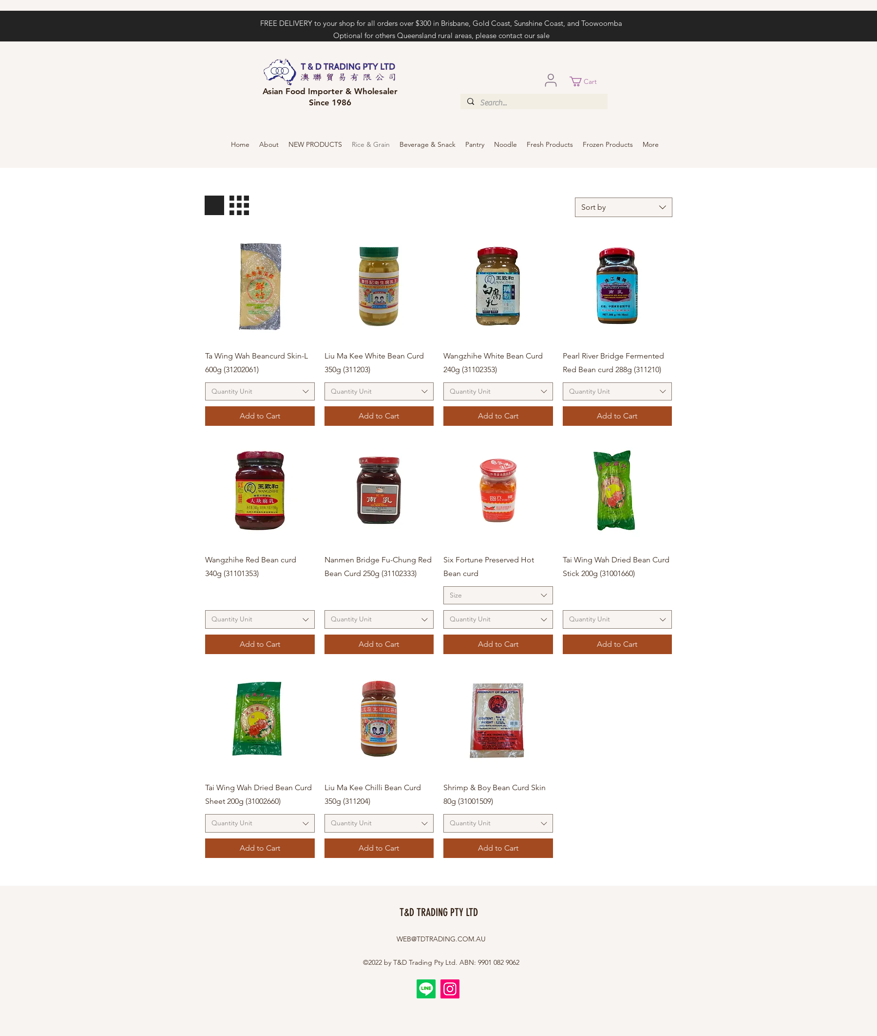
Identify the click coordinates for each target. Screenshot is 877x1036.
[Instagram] (449, 988)
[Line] (426, 988)
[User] (550, 80)
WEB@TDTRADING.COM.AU (441, 939)
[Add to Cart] (260, 416)
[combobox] (623, 207)
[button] (589, 81)
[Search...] (533, 103)
